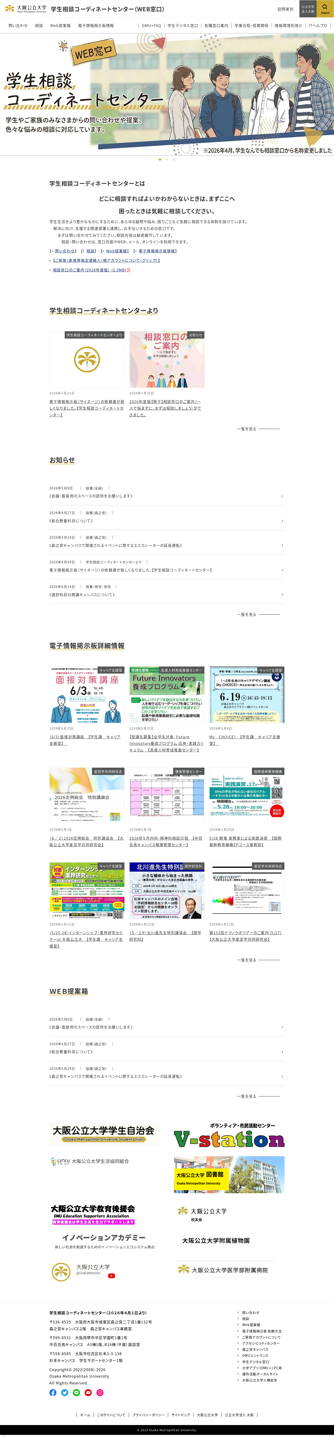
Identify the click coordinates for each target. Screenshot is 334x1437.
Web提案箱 (117, 251)
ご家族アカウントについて (261, 1339)
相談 (91, 251)
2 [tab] (167, 159)
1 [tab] (160, 159)
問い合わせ (65, 251)
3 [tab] (174, 159)
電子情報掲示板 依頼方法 (262, 1333)
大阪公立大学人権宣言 (260, 1382)
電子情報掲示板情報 (157, 251)
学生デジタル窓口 (255, 1363)
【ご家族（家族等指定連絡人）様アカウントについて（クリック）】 (106, 260)
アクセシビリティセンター (261, 1345)
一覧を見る (246, 428)
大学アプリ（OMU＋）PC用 (262, 1370)
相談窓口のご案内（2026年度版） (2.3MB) (90, 269)
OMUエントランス (255, 1357)
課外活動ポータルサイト (260, 1376)
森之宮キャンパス (255, 1351)
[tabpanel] (167, 94)
